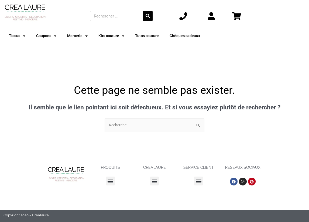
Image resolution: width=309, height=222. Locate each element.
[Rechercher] (148, 16)
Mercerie (79, 36)
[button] (110, 181)
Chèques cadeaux (189, 36)
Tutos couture (150, 36)
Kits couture (113, 36)
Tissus (17, 36)
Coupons (47, 36)
